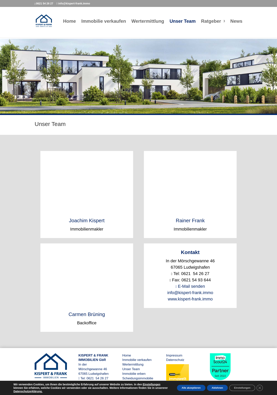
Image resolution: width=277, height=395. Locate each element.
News (236, 23)
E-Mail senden (190, 286)
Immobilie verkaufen (103, 23)
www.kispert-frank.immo (190, 299)
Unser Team (182, 23)
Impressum (174, 355)
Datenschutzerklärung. (58, 391)
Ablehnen (211, 387)
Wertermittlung (147, 23)
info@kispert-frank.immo (190, 292)
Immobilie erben (134, 374)
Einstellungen (22, 387)
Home (69, 23)
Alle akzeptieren (182, 387)
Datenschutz (175, 360)
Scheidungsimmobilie (137, 378)
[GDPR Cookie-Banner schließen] (259, 387)
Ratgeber (211, 23)
